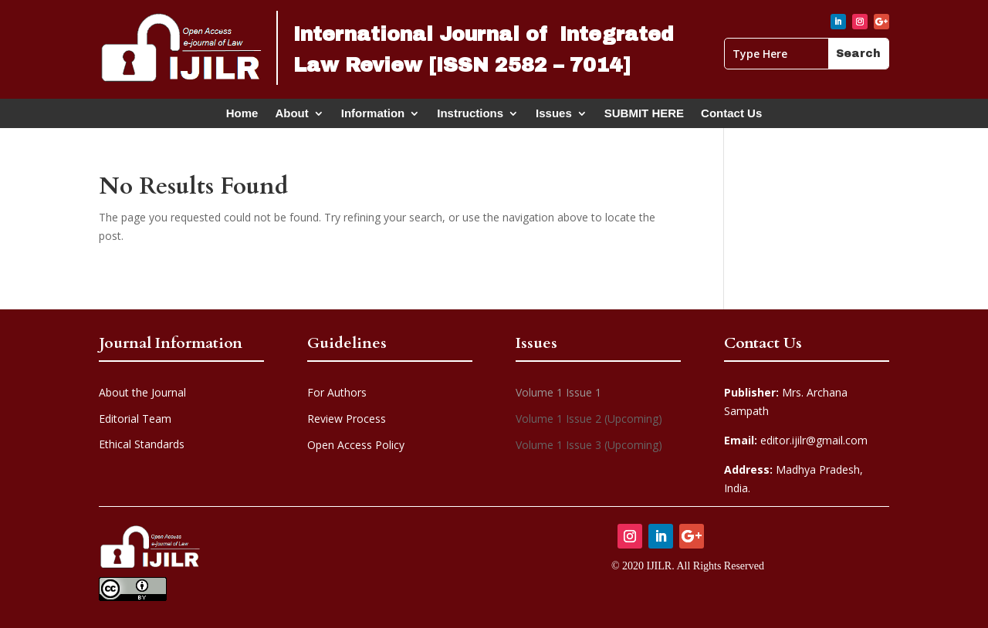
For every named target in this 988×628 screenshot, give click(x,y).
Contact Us (731, 116)
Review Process (346, 418)
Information (373, 116)
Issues (554, 116)
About (291, 116)
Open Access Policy (355, 444)
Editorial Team (135, 418)
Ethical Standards (141, 444)
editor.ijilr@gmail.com (796, 440)
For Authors (337, 392)
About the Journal (142, 392)
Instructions (470, 116)
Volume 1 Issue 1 (558, 392)
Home (242, 116)
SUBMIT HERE (644, 116)
